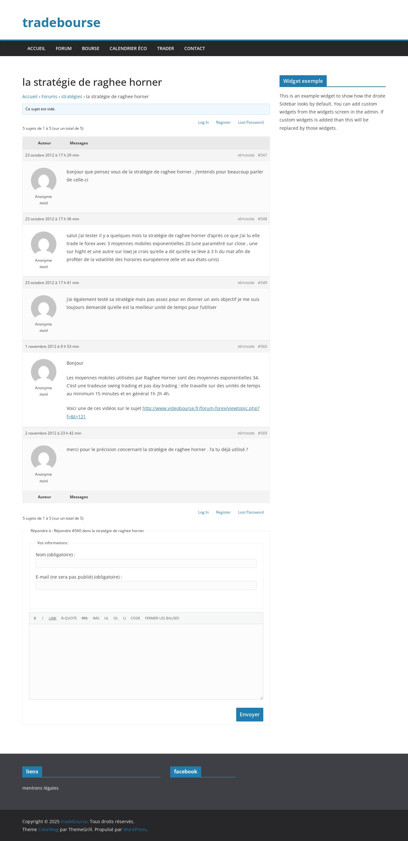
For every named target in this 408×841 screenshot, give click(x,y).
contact (194, 48)
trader (165, 48)
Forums (49, 96)
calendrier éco (128, 48)
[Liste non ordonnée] (106, 618)
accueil (36, 48)
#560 (262, 346)
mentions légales (40, 788)
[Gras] (35, 618)
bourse (90, 48)
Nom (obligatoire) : (55, 555)
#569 (262, 433)
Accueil (30, 96)
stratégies (71, 96)
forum (64, 48)
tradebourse (61, 22)
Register (223, 122)
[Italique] (43, 618)
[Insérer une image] (96, 618)
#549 (262, 282)
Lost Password (251, 122)
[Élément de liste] (124, 618)
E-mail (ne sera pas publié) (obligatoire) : (79, 577)
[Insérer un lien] (52, 618)
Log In (203, 122)
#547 (262, 155)
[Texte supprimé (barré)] (85, 618)
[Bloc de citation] (69, 618)
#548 (262, 219)
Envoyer (250, 714)
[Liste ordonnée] (116, 618)
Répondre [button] (246, 155)
